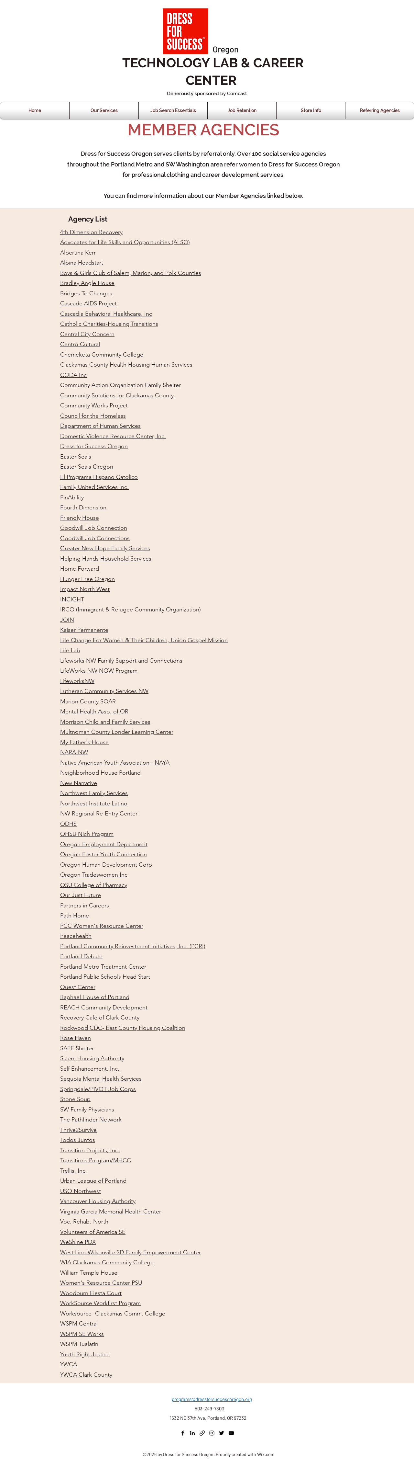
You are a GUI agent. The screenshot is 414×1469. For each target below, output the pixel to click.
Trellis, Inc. (73, 1170)
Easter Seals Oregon (86, 466)
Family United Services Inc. (94, 487)
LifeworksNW (77, 681)
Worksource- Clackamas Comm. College (112, 1313)
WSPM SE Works (82, 1334)
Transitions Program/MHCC (95, 1160)
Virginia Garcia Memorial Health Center (110, 1211)
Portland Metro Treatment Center (103, 966)
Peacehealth (76, 935)
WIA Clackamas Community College (107, 1262)
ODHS (68, 823)
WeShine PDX (78, 1242)
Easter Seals (75, 456)
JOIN (67, 619)
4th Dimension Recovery (91, 232)
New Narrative (78, 783)
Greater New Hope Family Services (105, 548)
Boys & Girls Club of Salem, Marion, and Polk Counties (130, 273)
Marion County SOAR (88, 701)
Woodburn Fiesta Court (91, 1293)
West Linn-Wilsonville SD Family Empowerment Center (130, 1252)
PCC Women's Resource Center (101, 925)
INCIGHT (72, 599)
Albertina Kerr (78, 252)
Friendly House (79, 517)
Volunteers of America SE (92, 1232)
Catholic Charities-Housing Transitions (109, 323)
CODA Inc (73, 375)
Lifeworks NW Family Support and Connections (121, 660)
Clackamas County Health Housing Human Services (126, 364)
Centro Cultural (80, 344)
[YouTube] (231, 1433)
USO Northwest (80, 1191)
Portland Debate (81, 956)
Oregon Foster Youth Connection (103, 854)
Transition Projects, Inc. (90, 1150)
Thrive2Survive (78, 1129)
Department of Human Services (100, 425)
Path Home (74, 915)
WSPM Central (79, 1323)
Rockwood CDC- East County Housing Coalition (122, 1027)
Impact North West (85, 589)
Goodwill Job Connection (93, 527)
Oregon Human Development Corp (106, 864)
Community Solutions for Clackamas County (117, 395)
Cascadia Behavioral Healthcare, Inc (106, 313)
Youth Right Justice (85, 1354)
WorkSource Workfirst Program (100, 1303)
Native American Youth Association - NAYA (114, 762)
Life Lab (70, 650)
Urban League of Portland (93, 1180)
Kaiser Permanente (84, 629)
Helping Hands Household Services (105, 558)
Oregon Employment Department (103, 844)
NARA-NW (74, 752)
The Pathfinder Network (91, 1119)
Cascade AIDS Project (88, 303)
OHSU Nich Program (87, 833)
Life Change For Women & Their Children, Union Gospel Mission (144, 640)
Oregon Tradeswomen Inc (93, 874)
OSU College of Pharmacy (93, 885)
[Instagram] (212, 1433)
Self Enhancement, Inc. (89, 1068)
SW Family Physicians (87, 1109)
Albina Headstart (81, 262)
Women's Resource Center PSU (101, 1282)
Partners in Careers (84, 905)
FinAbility (72, 497)
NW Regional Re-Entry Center (98, 813)
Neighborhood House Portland (100, 772)
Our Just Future (80, 895)
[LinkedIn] (192, 1433)
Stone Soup (75, 1099)
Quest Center (77, 987)
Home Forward (79, 568)
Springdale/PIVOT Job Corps (98, 1089)
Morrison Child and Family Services (105, 721)
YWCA (68, 1364)
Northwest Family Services (94, 793)
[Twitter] (221, 1433)
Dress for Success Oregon (94, 446)
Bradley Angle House (87, 283)
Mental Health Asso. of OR (94, 711)
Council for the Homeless (93, 415)
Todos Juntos (77, 1140)
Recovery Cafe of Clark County (99, 1017)
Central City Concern (87, 334)
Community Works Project (94, 405)
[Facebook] (183, 1433)
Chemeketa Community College (101, 354)
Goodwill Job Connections (95, 538)
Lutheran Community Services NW (104, 691)
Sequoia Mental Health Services (101, 1078)
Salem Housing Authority (92, 1058)
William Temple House (88, 1272)
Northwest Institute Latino (93, 803)
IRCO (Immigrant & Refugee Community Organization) (130, 609)
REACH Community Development (103, 1007)
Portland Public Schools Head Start (105, 976)
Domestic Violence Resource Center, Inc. (113, 436)
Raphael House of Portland (94, 997)
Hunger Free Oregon (87, 579)
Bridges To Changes (86, 293)
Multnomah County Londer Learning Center (116, 731)
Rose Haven (75, 1038)
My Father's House (84, 742)
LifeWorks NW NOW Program (98, 670)
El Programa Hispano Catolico (99, 477)
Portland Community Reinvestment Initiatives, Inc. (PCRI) (132, 946)
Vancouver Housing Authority (98, 1201)
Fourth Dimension (83, 507)
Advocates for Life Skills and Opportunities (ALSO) (125, 242)
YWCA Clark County (86, 1374)
